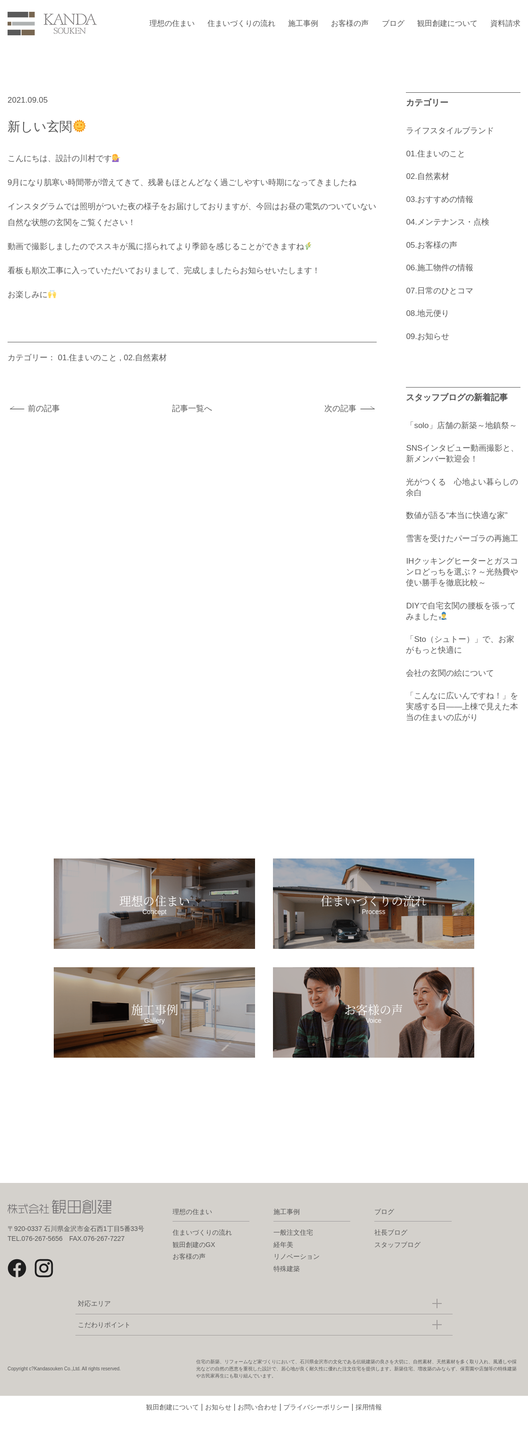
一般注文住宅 (293, 1241)
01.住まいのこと (87, 357)
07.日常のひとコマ (439, 290)
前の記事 (44, 408)
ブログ (393, 23)
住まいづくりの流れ (241, 23)
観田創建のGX (194, 1253)
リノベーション (296, 1265)
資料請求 (505, 23)
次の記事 (340, 408)
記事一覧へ (192, 408)
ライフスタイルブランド (450, 130)
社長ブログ (390, 1241)
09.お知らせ (427, 336)
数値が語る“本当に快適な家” (456, 515)
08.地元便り (427, 313)
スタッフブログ (397, 1253)
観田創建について (447, 23)
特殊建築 (286, 1277)
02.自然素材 (145, 357)
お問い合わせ (257, 1415)
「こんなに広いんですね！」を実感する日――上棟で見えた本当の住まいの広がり (462, 706)
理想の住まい (172, 23)
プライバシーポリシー (316, 1415)
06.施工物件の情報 (439, 267)
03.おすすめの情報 (439, 199)
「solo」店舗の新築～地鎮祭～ (461, 425)
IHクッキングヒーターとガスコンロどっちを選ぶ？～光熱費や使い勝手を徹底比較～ (462, 572)
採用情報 (368, 1415)
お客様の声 (350, 23)
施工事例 (303, 23)
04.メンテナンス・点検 (447, 222)
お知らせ (218, 1415)
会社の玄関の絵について (450, 673)
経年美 (283, 1253)
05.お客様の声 (431, 245)
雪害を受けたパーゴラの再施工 (462, 538)
